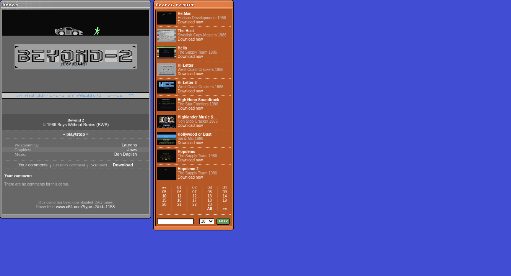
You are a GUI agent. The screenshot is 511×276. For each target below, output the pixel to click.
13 (209, 196)
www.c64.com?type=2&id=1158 (85, 206)
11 (179, 196)
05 (164, 192)
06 (179, 192)
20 (164, 204)
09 (225, 192)
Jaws (132, 149)
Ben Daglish (125, 154)
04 (225, 188)
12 (194, 196)
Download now (190, 22)
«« (164, 188)
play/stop (76, 134)
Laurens (129, 145)
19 (225, 200)
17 (194, 200)
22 (194, 204)
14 (225, 196)
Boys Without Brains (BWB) (83, 124)
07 (194, 192)
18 (209, 200)
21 (179, 204)
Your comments (32, 165)
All (209, 209)
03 (209, 188)
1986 (51, 124)
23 (209, 204)
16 (179, 200)
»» (225, 209)
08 (209, 192)
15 (164, 200)
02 (194, 188)
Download (123, 165)
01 (179, 188)
